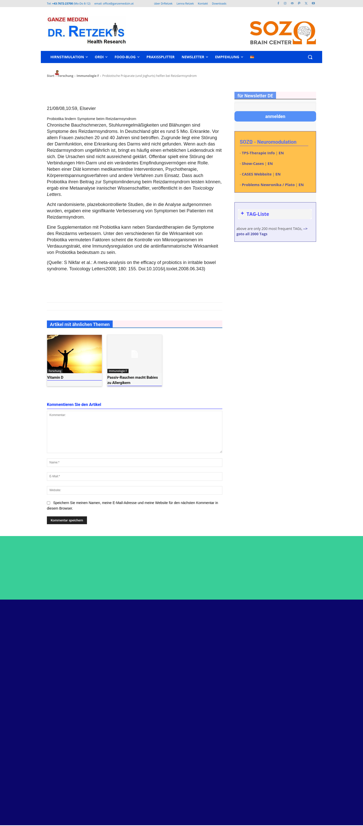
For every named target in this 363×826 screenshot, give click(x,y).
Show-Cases (253, 163)
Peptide (207, 631)
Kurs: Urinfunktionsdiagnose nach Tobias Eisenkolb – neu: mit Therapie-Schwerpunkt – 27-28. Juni (232, 678)
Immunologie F (118, 371)
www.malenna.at (51, 756)
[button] (310, 57)
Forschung (55, 371)
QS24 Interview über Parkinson (227, 744)
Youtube (296, 650)
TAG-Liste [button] (254, 214)
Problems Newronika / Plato (268, 184)
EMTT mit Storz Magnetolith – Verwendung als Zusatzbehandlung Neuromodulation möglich (231, 711)
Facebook (297, 631)
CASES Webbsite (256, 173)
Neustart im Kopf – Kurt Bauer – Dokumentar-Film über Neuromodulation (228, 645)
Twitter (295, 641)
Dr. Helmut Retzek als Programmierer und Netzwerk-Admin (232, 662)
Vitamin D (54, 377)
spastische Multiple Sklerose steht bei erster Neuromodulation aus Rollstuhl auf (233, 730)
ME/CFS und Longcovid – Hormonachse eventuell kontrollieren (232, 695)
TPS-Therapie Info (258, 152)
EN (281, 152)
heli (67, 72)
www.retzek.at (49, 740)
